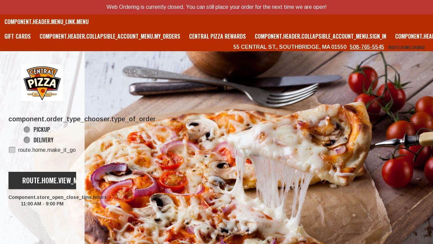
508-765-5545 (367, 47)
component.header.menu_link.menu (46, 22)
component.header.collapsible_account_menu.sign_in (320, 36)
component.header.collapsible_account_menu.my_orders (110, 36)
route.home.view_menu (55, 180)
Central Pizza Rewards (217, 36)
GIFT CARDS (17, 36)
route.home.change (406, 47)
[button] (42, 82)
